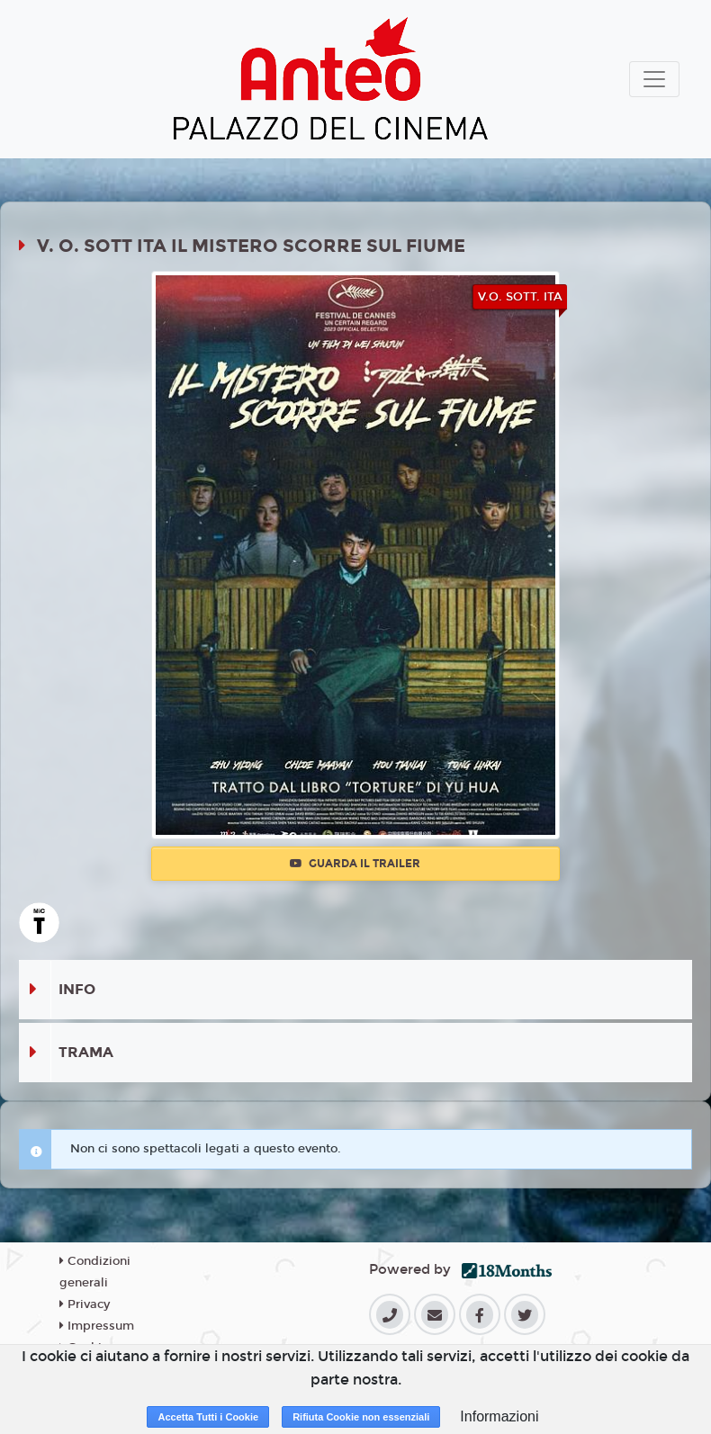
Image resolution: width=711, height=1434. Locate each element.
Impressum (96, 1326)
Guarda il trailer (355, 863)
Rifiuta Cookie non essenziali (360, 1417)
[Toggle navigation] (654, 79)
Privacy (84, 1304)
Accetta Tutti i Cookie (208, 1417)
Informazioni (499, 1416)
